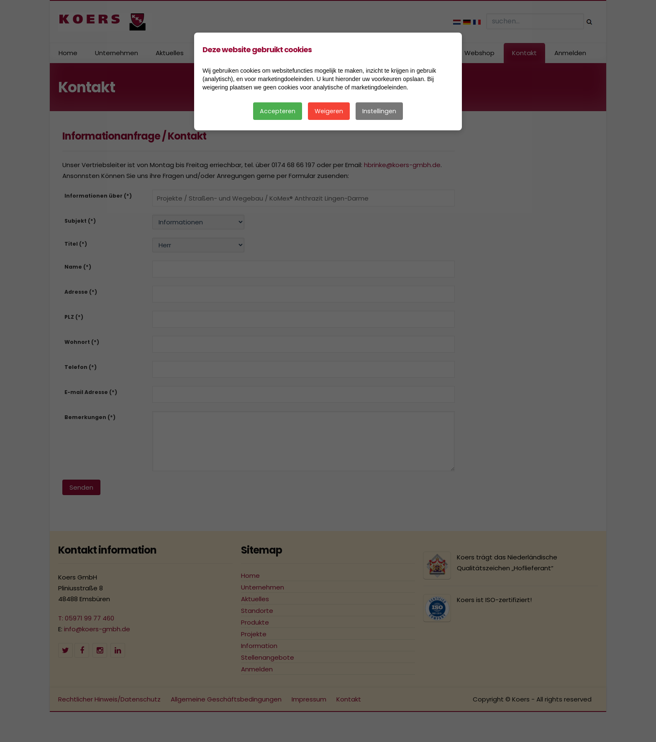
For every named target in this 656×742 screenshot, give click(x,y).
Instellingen (379, 111)
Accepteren (277, 111)
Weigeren (329, 111)
